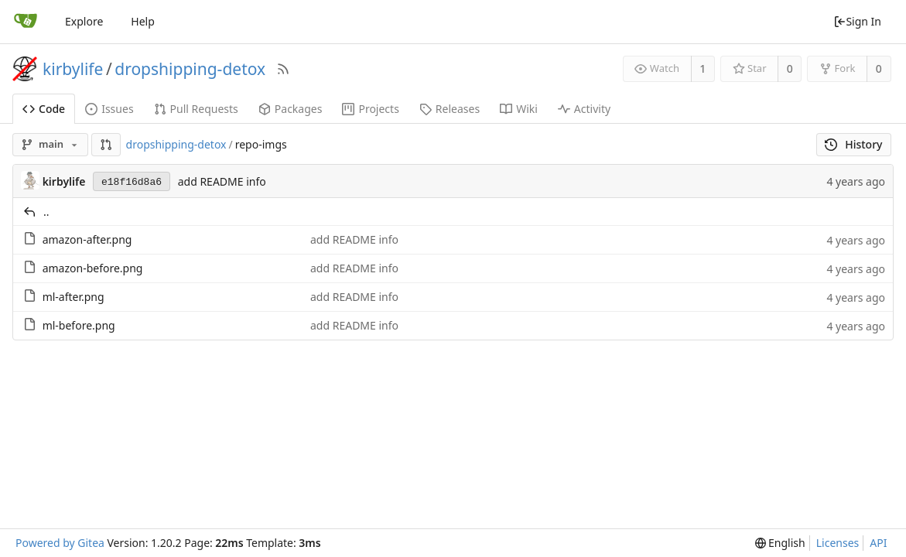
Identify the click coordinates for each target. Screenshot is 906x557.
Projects (370, 108)
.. (46, 211)
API (878, 542)
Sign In (857, 21)
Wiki (519, 108)
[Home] (25, 22)
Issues (109, 108)
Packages (290, 108)
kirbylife (73, 69)
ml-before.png (79, 325)
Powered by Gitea (59, 542)
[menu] (780, 543)
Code (43, 108)
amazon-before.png (93, 268)
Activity (584, 108)
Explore (84, 21)
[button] (106, 144)
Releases (449, 108)
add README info (222, 181)
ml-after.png (73, 296)
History (854, 144)
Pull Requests (196, 108)
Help (143, 21)
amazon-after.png (87, 239)
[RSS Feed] (283, 69)
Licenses (838, 542)
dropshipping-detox (190, 69)
